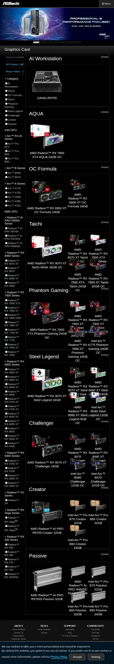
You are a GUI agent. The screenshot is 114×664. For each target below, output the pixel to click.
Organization (18, 636)
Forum (95, 639)
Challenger (69, 423)
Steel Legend (69, 356)
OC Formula (69, 169)
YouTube (95, 633)
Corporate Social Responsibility (18, 640)
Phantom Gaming (69, 290)
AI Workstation (69, 58)
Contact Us (18, 633)
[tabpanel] (57, 24)
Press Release (44, 629)
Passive (69, 555)
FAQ (70, 633)
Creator (69, 489)
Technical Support (70, 636)
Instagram (95, 636)
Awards (44, 633)
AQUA (69, 113)
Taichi (69, 224)
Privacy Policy (59, 657)
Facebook (95, 629)
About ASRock (18, 629)
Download (69, 629)
